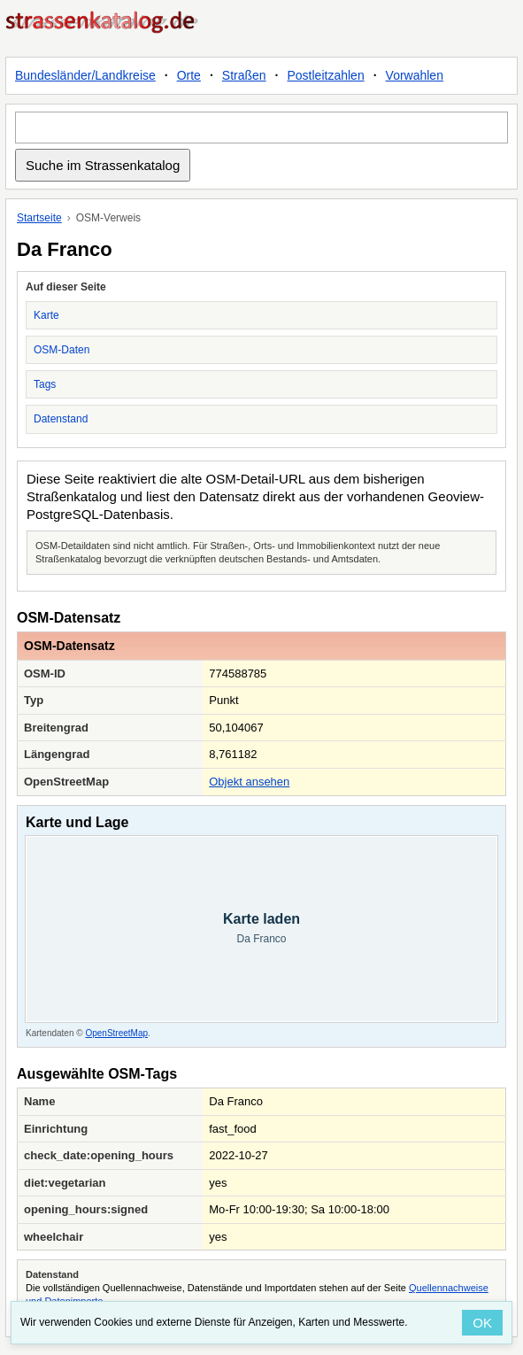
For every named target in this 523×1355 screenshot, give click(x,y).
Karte (46, 315)
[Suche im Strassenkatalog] (261, 127)
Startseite (39, 218)
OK (482, 1322)
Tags (45, 384)
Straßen (244, 75)
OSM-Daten (61, 350)
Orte (189, 75)
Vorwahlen (414, 75)
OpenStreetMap (116, 1033)
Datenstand (61, 419)
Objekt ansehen (249, 781)
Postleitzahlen (326, 75)
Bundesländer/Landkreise (85, 75)
